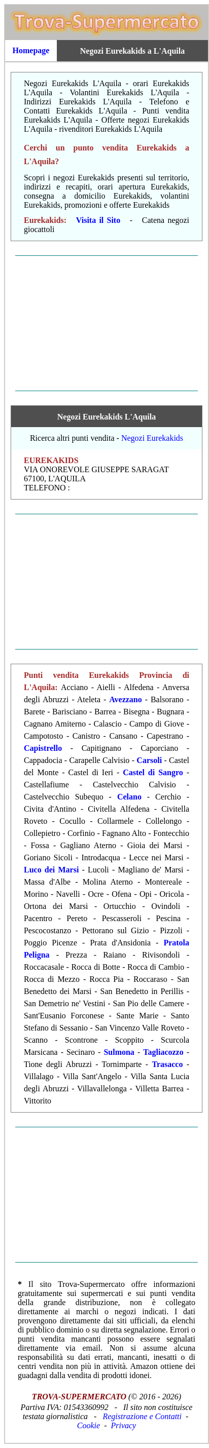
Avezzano (125, 699)
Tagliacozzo (163, 1052)
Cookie (88, 1425)
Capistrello (43, 748)
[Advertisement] (106, 323)
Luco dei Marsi (51, 869)
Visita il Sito (98, 220)
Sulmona (118, 1052)
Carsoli (149, 760)
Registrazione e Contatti (142, 1416)
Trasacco (167, 1064)
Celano (129, 796)
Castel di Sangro (153, 772)
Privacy (123, 1425)
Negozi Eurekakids (152, 438)
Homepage (31, 50)
